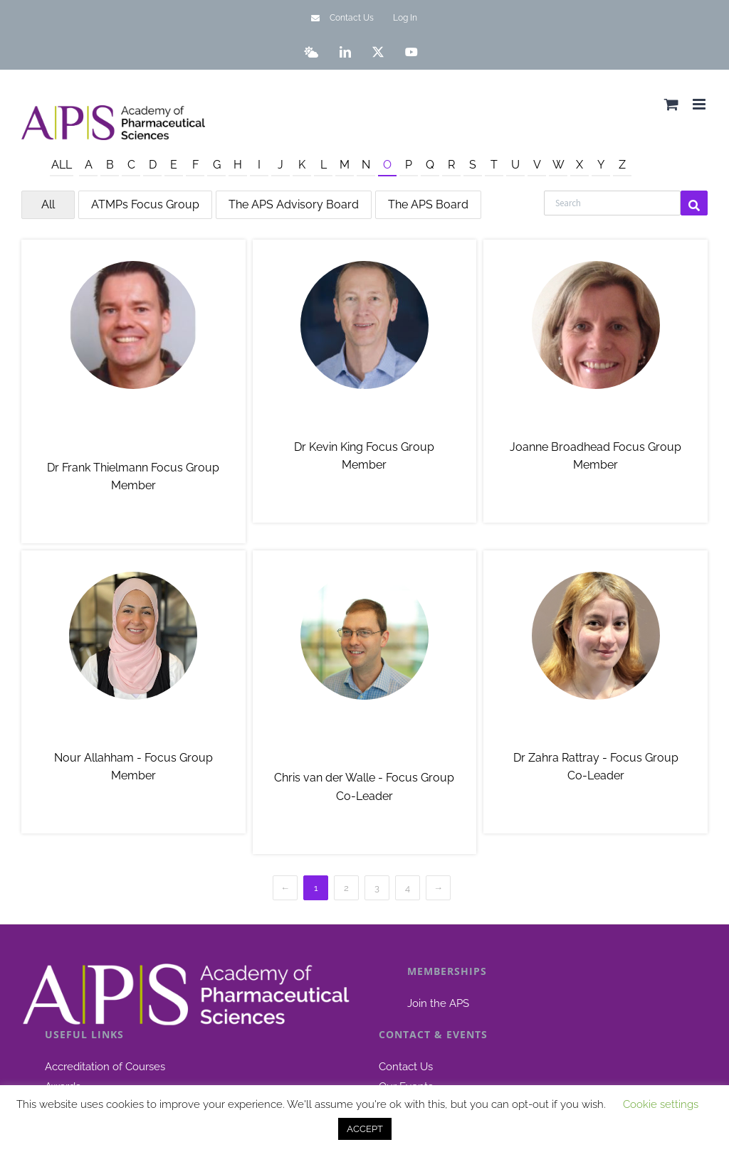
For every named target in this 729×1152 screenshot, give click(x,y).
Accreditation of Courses (105, 1066)
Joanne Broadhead (596, 420)
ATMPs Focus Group (145, 204)
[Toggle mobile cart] (671, 104)
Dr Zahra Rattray (595, 730)
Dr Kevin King (364, 420)
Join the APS (438, 1003)
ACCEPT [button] (365, 1129)
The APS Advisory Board (294, 204)
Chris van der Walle (364, 741)
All (61, 164)
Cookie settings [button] (660, 1104)
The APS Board (428, 204)
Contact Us (406, 1066)
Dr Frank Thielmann (133, 430)
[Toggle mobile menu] (700, 104)
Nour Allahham (133, 730)
